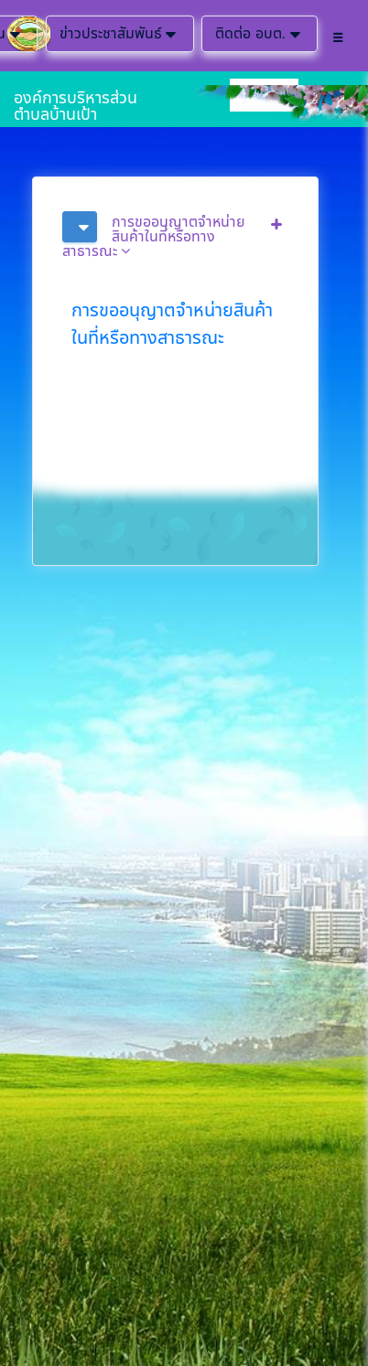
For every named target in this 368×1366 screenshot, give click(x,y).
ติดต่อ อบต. (259, 33)
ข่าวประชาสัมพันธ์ (120, 33)
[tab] (175, 235)
